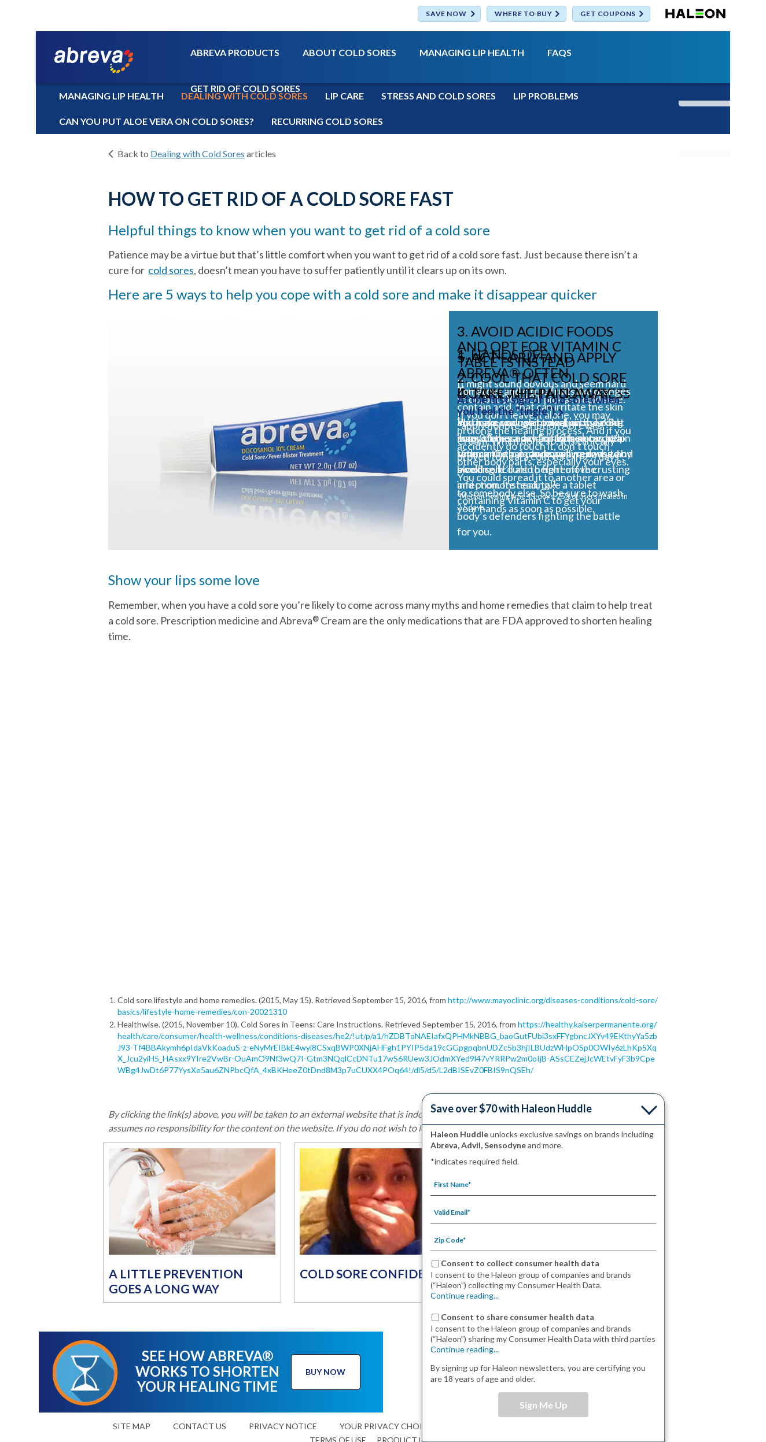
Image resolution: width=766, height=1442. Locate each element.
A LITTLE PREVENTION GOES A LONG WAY (176, 1281)
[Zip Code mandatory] (543, 1239)
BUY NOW (325, 1372)
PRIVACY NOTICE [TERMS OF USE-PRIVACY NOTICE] (283, 1426)
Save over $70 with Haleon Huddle (511, 1108)
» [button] (646, 440)
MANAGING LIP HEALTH (471, 53)
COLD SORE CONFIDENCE (375, 1273)
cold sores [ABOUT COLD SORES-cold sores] (171, 270)
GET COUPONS (608, 14)
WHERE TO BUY (523, 14)
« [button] (134, 440)
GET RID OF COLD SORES (245, 89)
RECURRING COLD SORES (327, 121)
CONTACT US (199, 1426)
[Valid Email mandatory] (543, 1211)
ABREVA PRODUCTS (234, 53)
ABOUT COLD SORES (349, 53)
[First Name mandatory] (543, 1184)
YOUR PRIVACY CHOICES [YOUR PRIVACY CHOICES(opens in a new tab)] (388, 1426)
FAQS (559, 53)
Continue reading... (464, 1295)
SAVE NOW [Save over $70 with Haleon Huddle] (446, 14)
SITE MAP (131, 1426)
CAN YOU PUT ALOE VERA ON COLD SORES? (156, 121)
